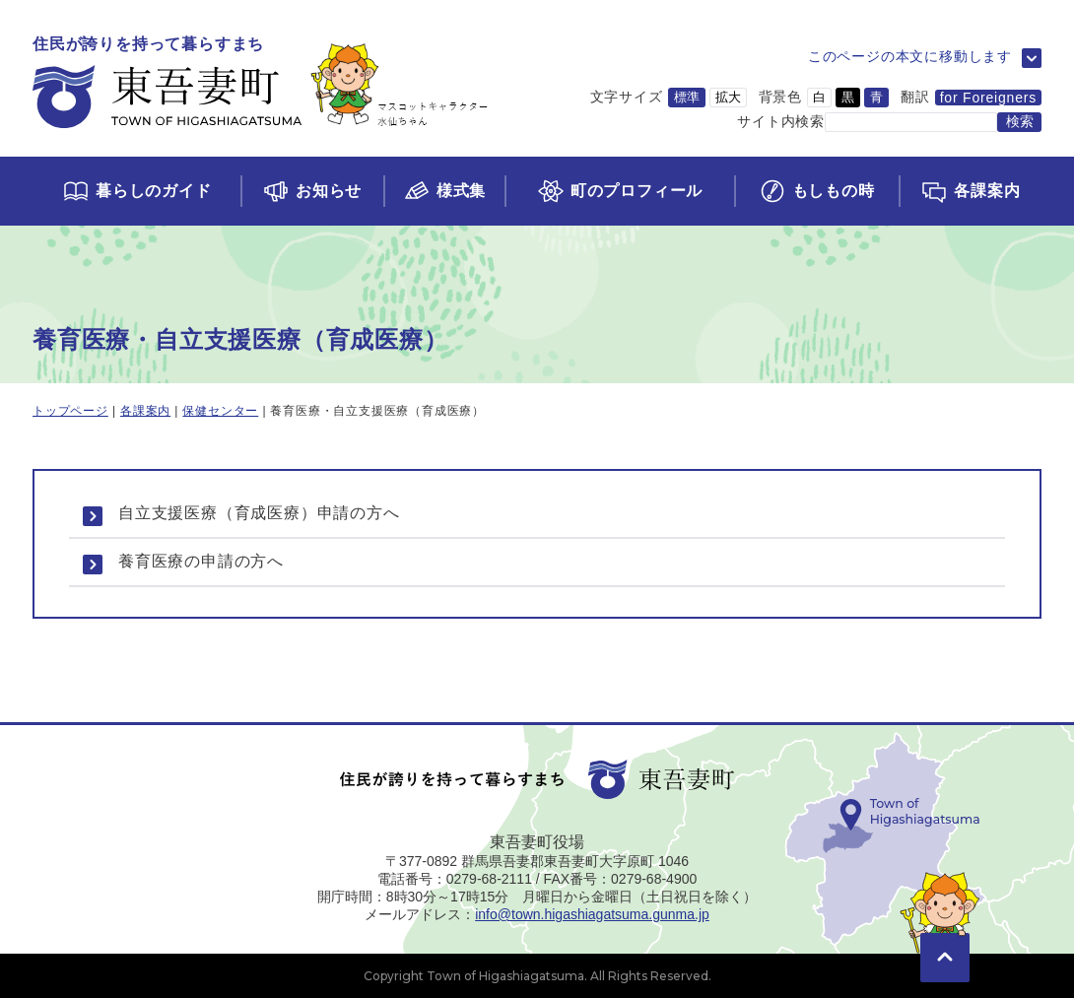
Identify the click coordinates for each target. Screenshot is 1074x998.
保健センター (220, 411)
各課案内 (145, 411)
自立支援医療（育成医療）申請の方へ (259, 512)
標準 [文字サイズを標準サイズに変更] (687, 97)
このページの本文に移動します (910, 56)
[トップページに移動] (261, 83)
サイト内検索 (781, 121)
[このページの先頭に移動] (945, 929)
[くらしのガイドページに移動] (136, 191)
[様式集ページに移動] (444, 191)
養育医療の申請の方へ (201, 561)
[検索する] (1019, 122)
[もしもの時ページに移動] (816, 191)
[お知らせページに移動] (311, 191)
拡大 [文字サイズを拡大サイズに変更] (728, 97)
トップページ (70, 411)
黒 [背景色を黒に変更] (847, 97)
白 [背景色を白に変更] (819, 97)
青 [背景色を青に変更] (876, 97)
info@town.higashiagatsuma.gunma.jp (592, 914)
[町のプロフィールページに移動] (618, 191)
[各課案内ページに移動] (970, 191)
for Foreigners (988, 97)
